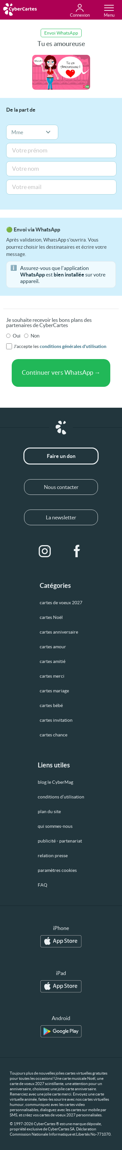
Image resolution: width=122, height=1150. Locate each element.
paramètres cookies (57, 870)
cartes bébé (51, 705)
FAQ (42, 885)
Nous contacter (61, 487)
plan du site (49, 811)
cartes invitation (56, 720)
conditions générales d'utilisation (73, 346)
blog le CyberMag (55, 782)
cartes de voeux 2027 (61, 602)
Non (35, 336)
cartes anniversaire (59, 632)
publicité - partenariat (60, 840)
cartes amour (53, 646)
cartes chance (53, 734)
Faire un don (61, 456)
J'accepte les (60, 346)
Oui (16, 336)
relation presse (53, 855)
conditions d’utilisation (61, 796)
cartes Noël (51, 617)
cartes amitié (52, 661)
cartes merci (52, 676)
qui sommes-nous (55, 826)
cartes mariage (54, 690)
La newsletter (61, 517)
